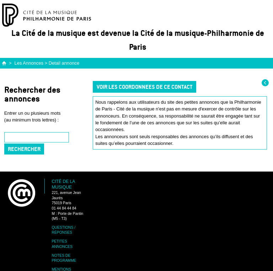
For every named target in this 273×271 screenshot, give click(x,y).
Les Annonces (29, 63)
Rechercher (24, 149)
